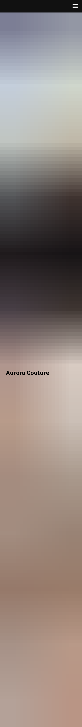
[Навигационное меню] (75, 6)
